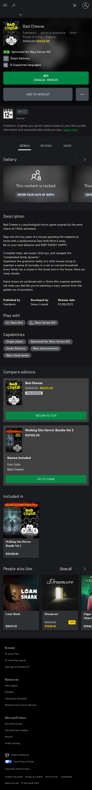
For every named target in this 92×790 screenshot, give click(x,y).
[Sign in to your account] (85, 5)
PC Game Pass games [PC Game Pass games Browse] (15, 660)
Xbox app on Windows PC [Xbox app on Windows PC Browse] (17, 666)
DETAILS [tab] (25, 146)
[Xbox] (10, 14)
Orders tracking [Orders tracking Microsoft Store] (12, 743)
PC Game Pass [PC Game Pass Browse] (12, 653)
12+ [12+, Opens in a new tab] (22, 111)
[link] (21, 530)
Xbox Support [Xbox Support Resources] (11, 685)
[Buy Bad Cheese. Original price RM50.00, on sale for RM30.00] (46, 78)
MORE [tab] (67, 146)
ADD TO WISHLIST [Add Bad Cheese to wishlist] (38, 94)
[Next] (85, 159)
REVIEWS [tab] (46, 146)
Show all (66, 568)
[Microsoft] (46, 3)
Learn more (70, 129)
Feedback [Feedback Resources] (9, 692)
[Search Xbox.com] (14, 5)
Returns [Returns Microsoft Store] (9, 736)
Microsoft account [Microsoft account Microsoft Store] (14, 723)
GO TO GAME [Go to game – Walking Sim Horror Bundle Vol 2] (46, 479)
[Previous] (77, 159)
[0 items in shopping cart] (76, 5)
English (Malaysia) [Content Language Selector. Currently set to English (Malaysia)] (20, 754)
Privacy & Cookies (34, 776)
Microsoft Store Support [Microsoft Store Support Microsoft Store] (16, 730)
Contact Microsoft (14, 776)
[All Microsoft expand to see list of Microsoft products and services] (5, 5)
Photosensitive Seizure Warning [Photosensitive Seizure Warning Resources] (20, 705)
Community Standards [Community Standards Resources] (16, 698)
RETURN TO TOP (46, 415)
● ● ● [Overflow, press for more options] (82, 94)
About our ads (12, 783)
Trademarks (66, 776)
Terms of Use (51, 776)
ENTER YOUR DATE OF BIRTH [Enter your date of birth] (35, 194)
